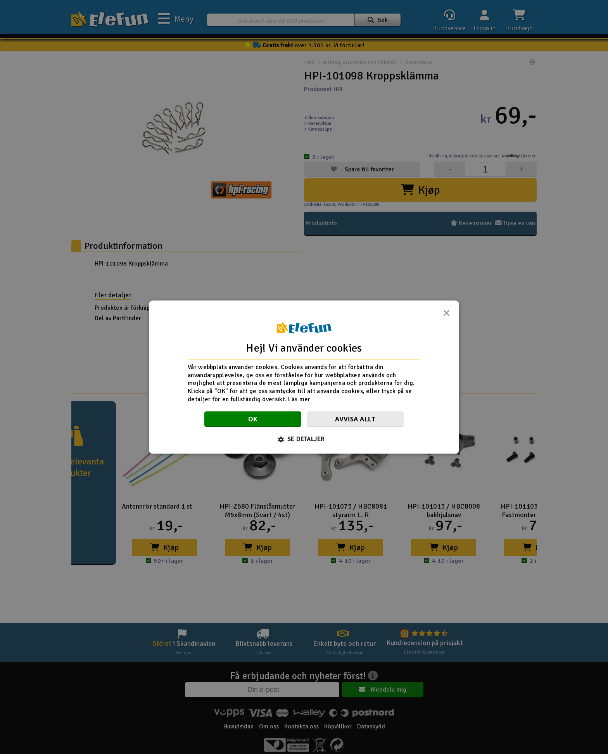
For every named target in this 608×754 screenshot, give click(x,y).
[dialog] (304, 377)
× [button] (446, 315)
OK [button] (252, 419)
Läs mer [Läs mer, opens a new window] (299, 399)
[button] (304, 439)
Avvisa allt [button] (355, 419)
